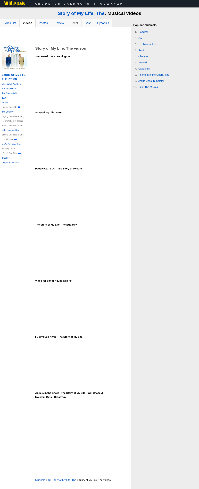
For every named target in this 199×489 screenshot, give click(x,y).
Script (74, 23)
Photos (43, 23)
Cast (88, 23)
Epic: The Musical (148, 86)
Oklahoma (144, 68)
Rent (141, 50)
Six (140, 38)
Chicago (143, 56)
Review (59, 23)
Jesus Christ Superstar (151, 80)
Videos (27, 23)
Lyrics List (9, 23)
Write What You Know (12, 84)
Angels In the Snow (10, 162)
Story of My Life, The (81, 13)
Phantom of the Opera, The (153, 74)
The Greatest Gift (10, 93)
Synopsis (103, 23)
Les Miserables (147, 44)
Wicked (142, 62)
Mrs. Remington (9, 89)
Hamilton (143, 31)
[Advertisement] (65, 36)
